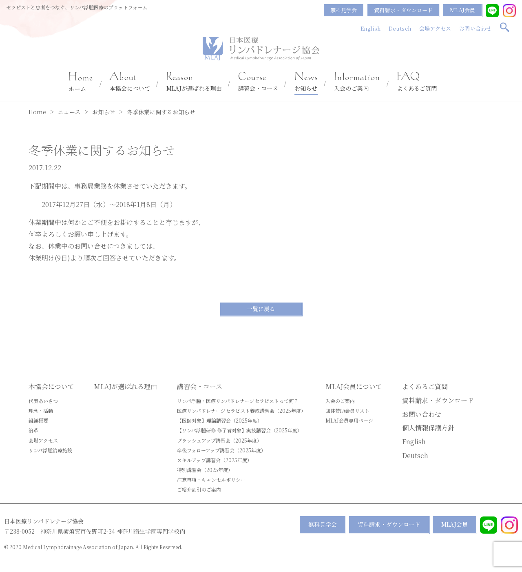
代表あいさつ (43, 400)
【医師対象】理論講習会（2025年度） (219, 420)
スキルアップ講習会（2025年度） (214, 459)
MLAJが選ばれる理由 (194, 82)
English (370, 28)
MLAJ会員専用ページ (349, 420)
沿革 (33, 430)
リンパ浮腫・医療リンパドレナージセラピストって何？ (238, 400)
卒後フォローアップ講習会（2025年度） (221, 450)
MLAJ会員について (353, 386)
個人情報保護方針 (428, 427)
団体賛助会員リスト (347, 410)
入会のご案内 (357, 82)
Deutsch (400, 28)
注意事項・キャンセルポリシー (211, 479)
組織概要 (38, 420)
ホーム (81, 82)
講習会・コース (258, 82)
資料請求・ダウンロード (403, 10)
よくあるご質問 (417, 82)
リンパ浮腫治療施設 (50, 450)
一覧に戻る (261, 309)
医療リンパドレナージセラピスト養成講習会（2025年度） (241, 410)
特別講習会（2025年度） (205, 469)
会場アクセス (435, 28)
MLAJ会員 (462, 10)
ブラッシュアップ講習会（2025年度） (219, 440)
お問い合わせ (475, 28)
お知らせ (306, 82)
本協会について (130, 82)
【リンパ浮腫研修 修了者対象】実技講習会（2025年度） (239, 430)
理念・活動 (41, 410)
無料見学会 (343, 10)
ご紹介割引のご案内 (199, 489)
